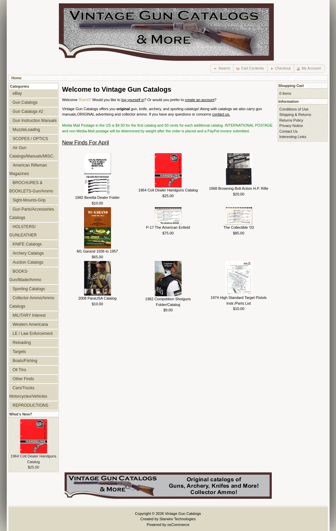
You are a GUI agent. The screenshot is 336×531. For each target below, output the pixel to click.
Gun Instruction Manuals (35, 120)
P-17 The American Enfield (168, 227)
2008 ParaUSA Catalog (97, 298)
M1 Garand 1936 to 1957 (97, 251)
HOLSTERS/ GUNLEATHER (23, 230)
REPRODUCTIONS (30, 405)
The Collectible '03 (238, 227)
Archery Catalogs (28, 253)
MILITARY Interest (29, 315)
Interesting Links (292, 137)
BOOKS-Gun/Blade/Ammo (25, 275)
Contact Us (288, 131)
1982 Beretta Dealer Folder (97, 197)
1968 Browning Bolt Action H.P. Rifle (238, 188)
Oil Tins (19, 369)
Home (16, 78)
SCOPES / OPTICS (30, 138)
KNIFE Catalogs (27, 244)
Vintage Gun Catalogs (183, 514)
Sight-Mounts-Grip (29, 200)
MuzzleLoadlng (26, 129)
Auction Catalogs (28, 262)
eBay (17, 93)
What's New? (20, 414)
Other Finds (23, 379)
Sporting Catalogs (29, 288)
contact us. (221, 114)
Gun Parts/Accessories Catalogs (31, 213)
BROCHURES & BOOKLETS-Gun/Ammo (31, 186)
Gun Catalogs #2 (28, 111)
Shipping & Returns (295, 115)
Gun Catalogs (25, 102)
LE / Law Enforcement (33, 333)
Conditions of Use (294, 109)
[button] (222, 68)
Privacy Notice (291, 126)
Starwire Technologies (177, 519)
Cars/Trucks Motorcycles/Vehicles (28, 392)
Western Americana (30, 324)
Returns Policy (291, 120)
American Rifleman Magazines (28, 169)
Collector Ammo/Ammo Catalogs (31, 302)
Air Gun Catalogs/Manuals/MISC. (31, 152)
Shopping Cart (291, 86)
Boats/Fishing (25, 360)
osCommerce (178, 525)
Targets (19, 351)
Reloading (22, 342)
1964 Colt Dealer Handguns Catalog (168, 190)
